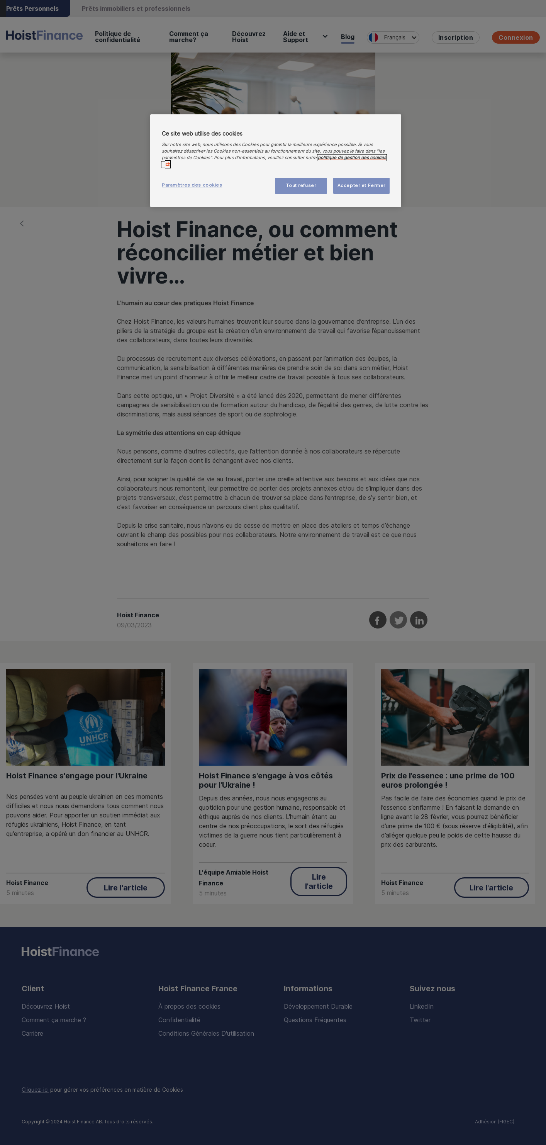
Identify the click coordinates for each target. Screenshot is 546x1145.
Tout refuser (301, 185)
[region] (275, 160)
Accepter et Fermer (361, 185)
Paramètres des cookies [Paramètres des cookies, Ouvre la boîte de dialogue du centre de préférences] (192, 185)
